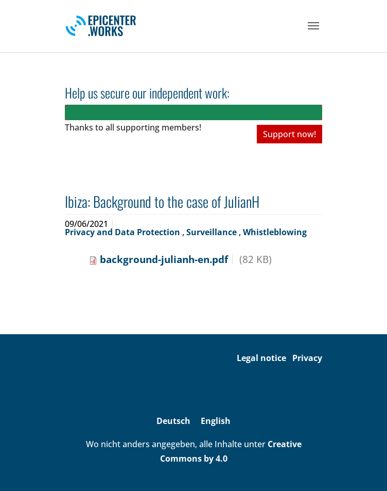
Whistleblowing (275, 232)
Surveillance (212, 232)
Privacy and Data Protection (123, 232)
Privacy (307, 358)
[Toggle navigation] (313, 26)
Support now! (289, 134)
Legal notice (261, 358)
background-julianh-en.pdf (164, 259)
